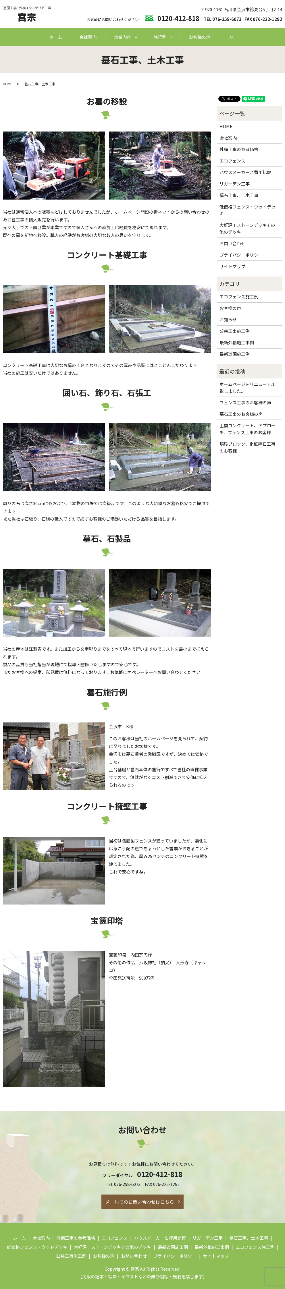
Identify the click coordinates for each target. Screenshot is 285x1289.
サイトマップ (232, 266)
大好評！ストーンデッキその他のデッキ (247, 228)
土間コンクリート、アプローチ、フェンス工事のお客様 (247, 428)
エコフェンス (232, 161)
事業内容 (122, 37)
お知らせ (228, 319)
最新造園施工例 (234, 354)
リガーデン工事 (234, 184)
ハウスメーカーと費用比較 (245, 172)
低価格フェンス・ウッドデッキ (247, 210)
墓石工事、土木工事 (238, 195)
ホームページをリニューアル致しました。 (247, 387)
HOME (7, 83)
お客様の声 (199, 37)
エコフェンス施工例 (238, 296)
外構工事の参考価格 (238, 149)
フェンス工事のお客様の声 (245, 402)
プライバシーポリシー (241, 255)
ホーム (55, 37)
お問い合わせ (232, 243)
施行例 (159, 37)
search (232, 37)
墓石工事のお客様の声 (241, 414)
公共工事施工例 (234, 331)
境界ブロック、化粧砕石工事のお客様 (247, 447)
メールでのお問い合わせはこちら (139, 1201)
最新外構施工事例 (236, 342)
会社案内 (88, 37)
